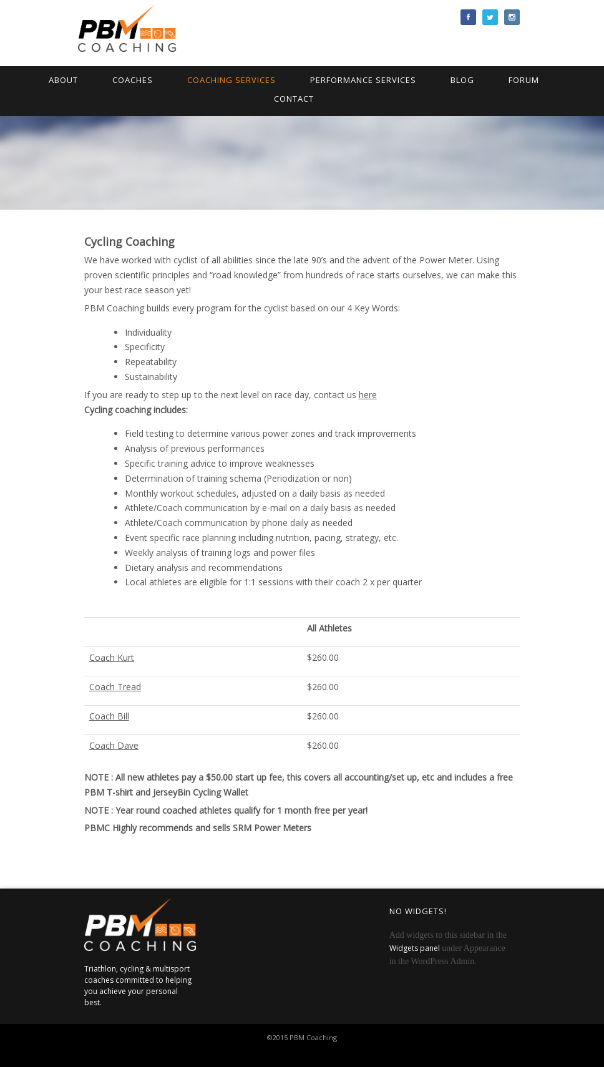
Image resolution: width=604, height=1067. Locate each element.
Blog (462, 79)
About (63, 79)
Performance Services (363, 79)
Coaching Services (231, 79)
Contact (294, 98)
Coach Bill (109, 716)
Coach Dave (114, 745)
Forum (524, 79)
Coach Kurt (111, 657)
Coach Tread (115, 687)
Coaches (132, 79)
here (368, 395)
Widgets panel (414, 948)
